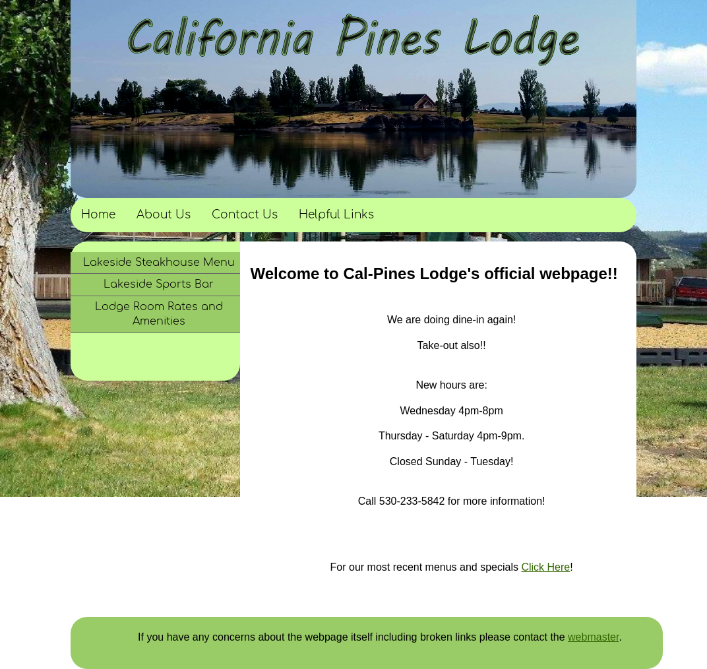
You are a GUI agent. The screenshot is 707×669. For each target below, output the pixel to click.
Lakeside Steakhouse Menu (159, 263)
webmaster (593, 637)
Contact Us (245, 214)
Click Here (545, 567)
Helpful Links (336, 214)
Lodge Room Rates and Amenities (159, 314)
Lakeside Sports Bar (159, 284)
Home (98, 214)
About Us (164, 214)
